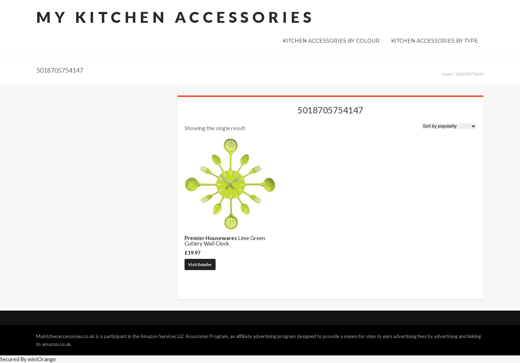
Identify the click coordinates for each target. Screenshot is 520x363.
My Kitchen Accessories (175, 17)
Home (447, 74)
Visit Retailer (200, 264)
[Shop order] (448, 126)
